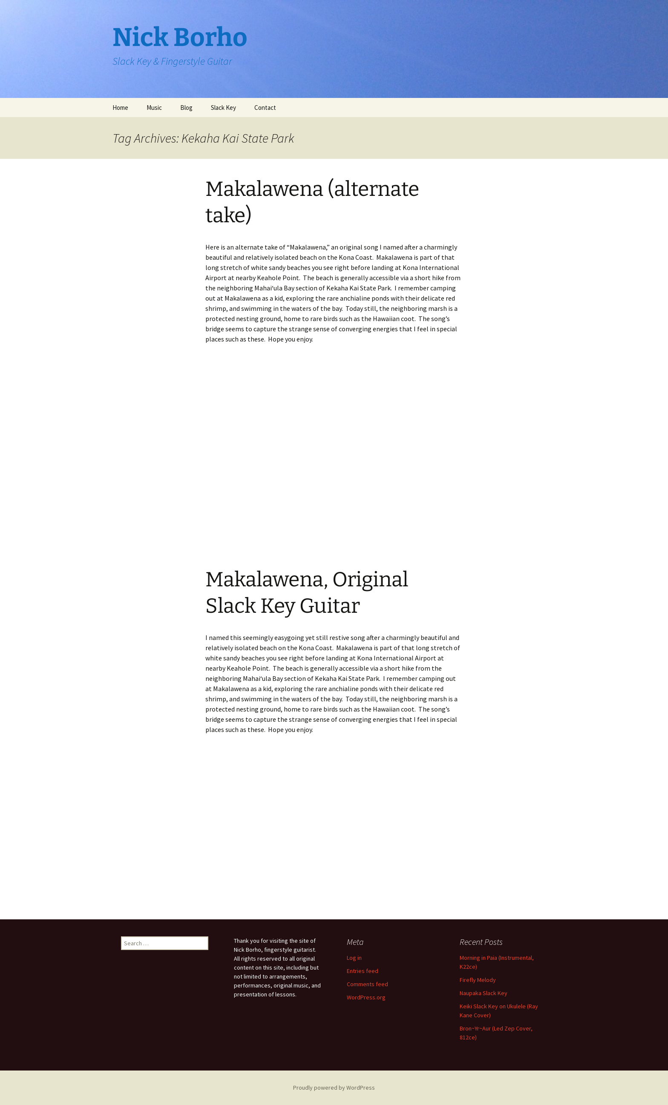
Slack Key (223, 107)
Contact (265, 107)
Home (120, 107)
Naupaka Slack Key (483, 993)
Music (154, 107)
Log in (354, 957)
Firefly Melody (478, 980)
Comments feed (367, 984)
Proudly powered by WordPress (334, 1087)
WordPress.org (366, 997)
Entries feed (362, 971)
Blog (186, 107)
